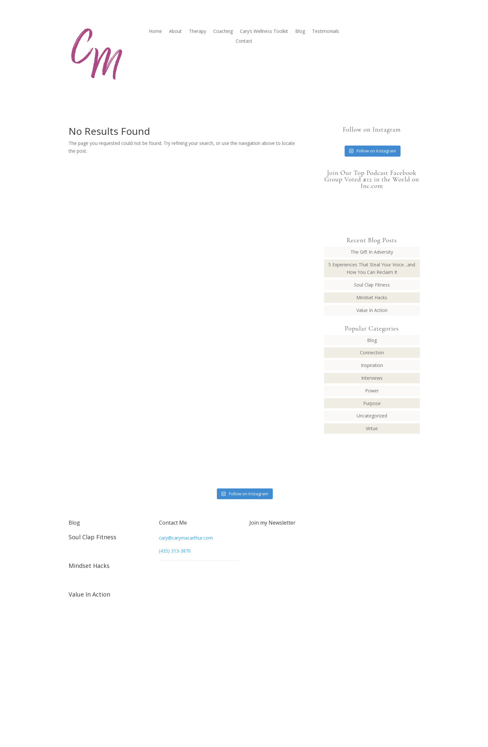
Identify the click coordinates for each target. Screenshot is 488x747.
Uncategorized (372, 416)
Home (155, 31)
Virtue (372, 428)
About (175, 31)
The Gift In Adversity (371, 252)
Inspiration (372, 365)
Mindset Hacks (371, 297)
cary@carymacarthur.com (186, 538)
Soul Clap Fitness (372, 285)
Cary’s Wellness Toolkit (264, 31)
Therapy (197, 31)
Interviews (372, 378)
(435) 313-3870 (175, 551)
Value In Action (372, 310)
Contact (244, 41)
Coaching (223, 31)
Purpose (372, 403)
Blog (300, 31)
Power (372, 391)
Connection (372, 352)
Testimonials (325, 31)
